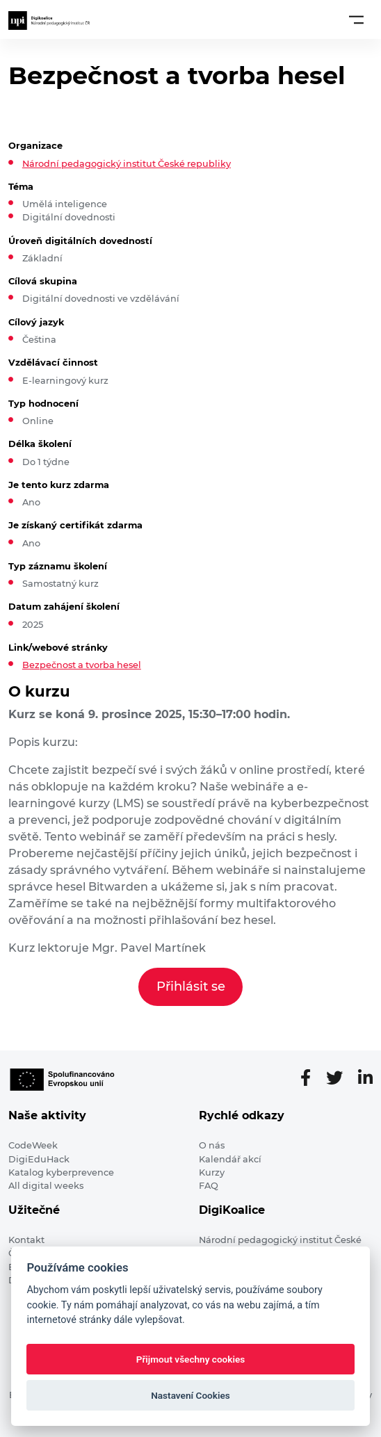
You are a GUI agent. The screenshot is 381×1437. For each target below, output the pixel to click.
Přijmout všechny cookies (190, 1359)
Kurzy (212, 1172)
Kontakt (26, 1240)
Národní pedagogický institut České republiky (126, 164)
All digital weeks (45, 1185)
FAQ (208, 1185)
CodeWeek (33, 1145)
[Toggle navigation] (356, 19)
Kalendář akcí (230, 1159)
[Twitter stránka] (340, 1078)
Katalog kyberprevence (61, 1172)
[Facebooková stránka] (311, 1078)
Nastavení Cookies (190, 1395)
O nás (212, 1145)
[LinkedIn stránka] (365, 1078)
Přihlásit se (190, 986)
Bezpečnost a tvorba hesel (81, 665)
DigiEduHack (39, 1159)
